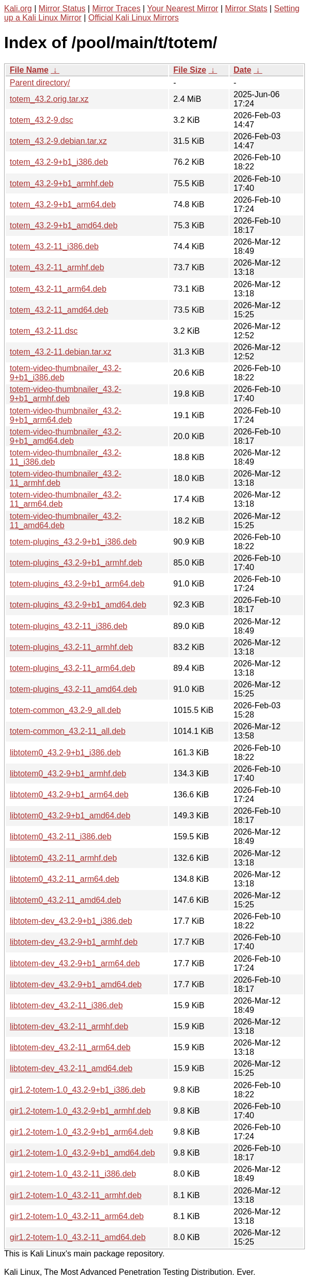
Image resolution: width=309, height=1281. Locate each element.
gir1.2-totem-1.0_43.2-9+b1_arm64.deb (81, 1131)
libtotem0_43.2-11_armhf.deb (63, 858)
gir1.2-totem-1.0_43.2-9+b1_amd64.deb (82, 1152)
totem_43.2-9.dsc (41, 120)
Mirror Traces (116, 8)
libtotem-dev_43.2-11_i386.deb (66, 1005)
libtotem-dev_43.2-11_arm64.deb (70, 1047)
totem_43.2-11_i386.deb (54, 246)
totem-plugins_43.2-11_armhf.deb (71, 647)
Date (243, 70)
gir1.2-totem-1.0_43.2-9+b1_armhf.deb (80, 1110)
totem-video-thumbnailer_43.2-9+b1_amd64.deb (65, 436)
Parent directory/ (40, 82)
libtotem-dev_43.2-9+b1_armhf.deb (74, 942)
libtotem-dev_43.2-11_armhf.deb (69, 1026)
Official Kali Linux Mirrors (133, 17)
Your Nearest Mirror (182, 8)
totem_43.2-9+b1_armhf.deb (61, 183)
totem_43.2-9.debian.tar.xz (58, 141)
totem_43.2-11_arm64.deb (58, 289)
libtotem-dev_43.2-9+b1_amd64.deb (76, 984)
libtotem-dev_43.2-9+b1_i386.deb (71, 921)
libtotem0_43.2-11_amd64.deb (65, 900)
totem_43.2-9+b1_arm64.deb (63, 204)
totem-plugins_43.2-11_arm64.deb (72, 668)
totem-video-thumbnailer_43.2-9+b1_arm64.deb (65, 415)
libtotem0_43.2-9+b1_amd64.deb (70, 815)
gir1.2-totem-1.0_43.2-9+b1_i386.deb (78, 1089)
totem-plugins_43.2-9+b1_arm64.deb (77, 583)
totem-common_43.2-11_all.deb (68, 731)
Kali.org (18, 8)
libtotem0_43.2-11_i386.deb (60, 836)
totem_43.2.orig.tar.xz (49, 99)
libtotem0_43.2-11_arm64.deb (64, 879)
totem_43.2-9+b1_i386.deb (59, 162)
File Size (189, 70)
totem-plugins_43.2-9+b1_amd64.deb (78, 604)
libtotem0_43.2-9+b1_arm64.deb (69, 794)
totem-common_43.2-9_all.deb (65, 710)
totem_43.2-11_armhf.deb (57, 267)
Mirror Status (62, 8)
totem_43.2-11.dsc (44, 331)
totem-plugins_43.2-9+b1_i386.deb (73, 541)
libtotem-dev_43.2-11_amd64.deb (71, 1068)
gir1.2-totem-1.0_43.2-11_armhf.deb (75, 1195)
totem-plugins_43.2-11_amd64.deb (73, 689)
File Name (29, 70)
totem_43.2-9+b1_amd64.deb (63, 225)
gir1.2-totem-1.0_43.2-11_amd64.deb (78, 1237)
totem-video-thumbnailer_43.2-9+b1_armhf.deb (65, 394)
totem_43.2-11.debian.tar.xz (60, 352)
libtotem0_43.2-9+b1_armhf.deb (68, 773)
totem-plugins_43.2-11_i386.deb (69, 626)
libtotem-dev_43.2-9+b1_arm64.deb (75, 963)
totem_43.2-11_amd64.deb (59, 310)
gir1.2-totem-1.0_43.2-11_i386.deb (73, 1173)
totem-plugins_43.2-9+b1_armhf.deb (76, 562)
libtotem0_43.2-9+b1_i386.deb (65, 752)
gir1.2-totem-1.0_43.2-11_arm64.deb (77, 1216)
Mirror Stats (246, 8)
